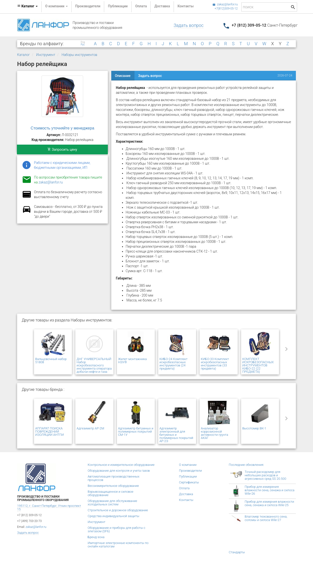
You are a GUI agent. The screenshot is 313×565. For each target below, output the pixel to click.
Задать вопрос (188, 25)
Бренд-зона (96, 537)
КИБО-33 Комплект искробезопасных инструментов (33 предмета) (215, 363)
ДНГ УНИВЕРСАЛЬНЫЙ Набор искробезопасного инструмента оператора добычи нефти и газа (94, 365)
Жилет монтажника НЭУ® (132, 360)
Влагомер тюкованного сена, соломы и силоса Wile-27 (266, 518)
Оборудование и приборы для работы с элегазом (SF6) (116, 529)
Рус (83, 44)
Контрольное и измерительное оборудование (121, 465)
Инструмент (45, 55)
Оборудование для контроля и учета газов (119, 470)
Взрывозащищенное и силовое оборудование (111, 493)
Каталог (23, 55)
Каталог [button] (27, 6)
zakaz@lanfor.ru (225, 4)
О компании (188, 465)
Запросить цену (62, 149)
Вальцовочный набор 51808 (51, 360)
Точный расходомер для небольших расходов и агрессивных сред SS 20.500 (265, 475)
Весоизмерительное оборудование (113, 486)
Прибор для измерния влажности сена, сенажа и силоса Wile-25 (269, 503)
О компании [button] (56, 6)
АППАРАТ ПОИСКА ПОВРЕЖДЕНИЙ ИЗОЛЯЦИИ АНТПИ (49, 431)
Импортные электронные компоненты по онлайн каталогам (118, 544)
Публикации (118, 6)
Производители (88, 6)
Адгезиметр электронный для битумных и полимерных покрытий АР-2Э (176, 434)
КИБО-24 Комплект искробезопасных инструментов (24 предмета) (173, 363)
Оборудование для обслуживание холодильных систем (112, 502)
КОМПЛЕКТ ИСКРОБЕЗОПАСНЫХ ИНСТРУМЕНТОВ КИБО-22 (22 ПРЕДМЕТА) (258, 365)
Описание (123, 76)
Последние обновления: (246, 465)
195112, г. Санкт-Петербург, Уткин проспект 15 (49, 507)
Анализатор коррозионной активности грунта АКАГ (214, 433)
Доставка (162, 6)
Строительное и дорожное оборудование (118, 510)
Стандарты (237, 552)
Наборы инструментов (79, 55)
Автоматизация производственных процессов (114, 478)
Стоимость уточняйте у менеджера (62, 128)
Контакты (186, 6)
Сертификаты (189, 482)
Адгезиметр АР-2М (90, 428)
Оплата (141, 6)
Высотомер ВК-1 (254, 428)
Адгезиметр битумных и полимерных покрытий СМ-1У (135, 431)
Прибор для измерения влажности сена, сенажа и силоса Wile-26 (269, 490)
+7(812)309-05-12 (226, 8)
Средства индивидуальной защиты (113, 516)
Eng (83, 42)
